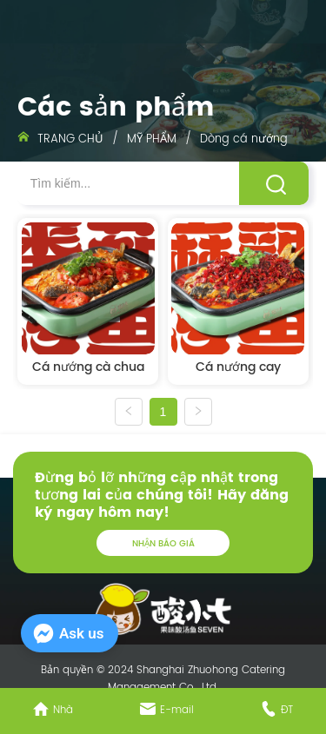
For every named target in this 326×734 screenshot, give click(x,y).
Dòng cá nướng (242, 139)
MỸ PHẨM (151, 139)
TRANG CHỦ (70, 139)
